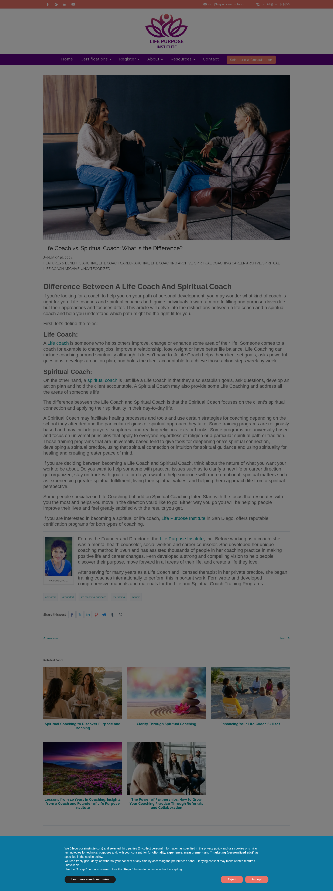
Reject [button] (231, 879)
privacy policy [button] (213, 848)
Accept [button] (257, 879)
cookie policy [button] (93, 856)
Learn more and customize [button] (90, 879)
